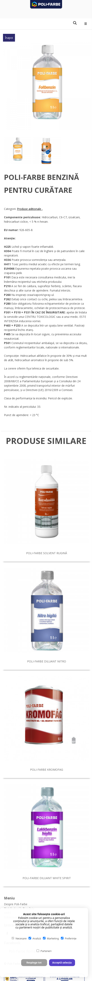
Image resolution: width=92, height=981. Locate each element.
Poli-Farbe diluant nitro (46, 661)
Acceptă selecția (62, 962)
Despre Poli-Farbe (15, 904)
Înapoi (9, 38)
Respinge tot (34, 962)
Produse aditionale (29, 209)
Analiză (35, 938)
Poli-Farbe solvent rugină (46, 553)
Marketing (51, 938)
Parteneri (44, 951)
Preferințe (68, 938)
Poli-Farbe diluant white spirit (47, 878)
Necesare (19, 938)
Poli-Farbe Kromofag (46, 769)
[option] (47, 86)
